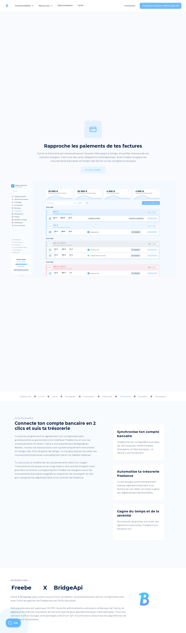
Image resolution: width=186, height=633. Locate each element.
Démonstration (65, 5)
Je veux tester (93, 169)
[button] (24, 6)
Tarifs (80, 5)
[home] (7, 5)
